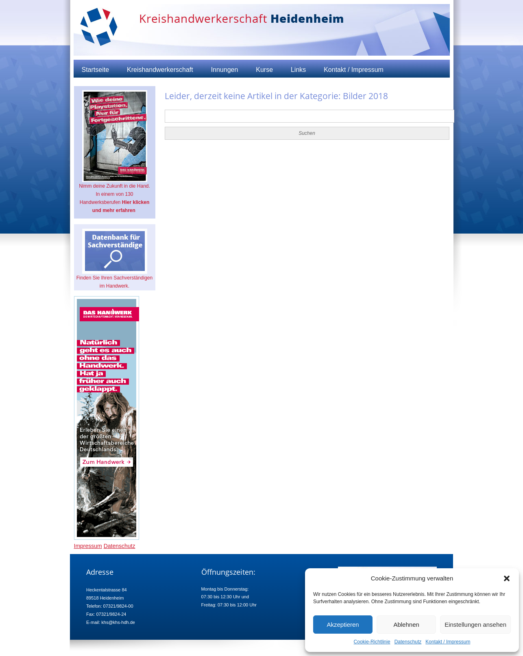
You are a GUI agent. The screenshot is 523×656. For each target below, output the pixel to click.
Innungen (224, 69)
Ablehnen (406, 624)
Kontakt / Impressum (447, 642)
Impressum (88, 546)
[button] (507, 578)
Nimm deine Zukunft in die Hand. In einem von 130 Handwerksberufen (114, 151)
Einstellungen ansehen (475, 624)
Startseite (95, 69)
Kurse (264, 69)
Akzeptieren (343, 624)
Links (298, 69)
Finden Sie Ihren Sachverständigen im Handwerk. (114, 259)
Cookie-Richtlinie (372, 642)
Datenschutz (408, 642)
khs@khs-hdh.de (118, 622)
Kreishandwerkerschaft (160, 69)
